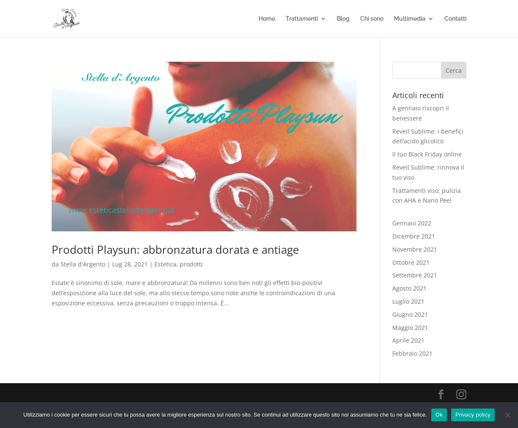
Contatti (455, 19)
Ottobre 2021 (411, 262)
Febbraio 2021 (412, 353)
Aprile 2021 (408, 340)
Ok (439, 415)
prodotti (191, 264)
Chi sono (371, 19)
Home (267, 19)
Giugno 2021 (410, 314)
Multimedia (409, 19)
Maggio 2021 (410, 328)
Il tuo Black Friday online (427, 154)
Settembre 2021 (414, 275)
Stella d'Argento (83, 264)
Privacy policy (472, 415)
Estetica (165, 264)
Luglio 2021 (408, 301)
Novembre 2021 (414, 249)
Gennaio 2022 (411, 223)
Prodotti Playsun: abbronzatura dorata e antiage (175, 249)
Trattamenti (302, 19)
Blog (343, 19)
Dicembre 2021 (413, 236)
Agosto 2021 (409, 288)
